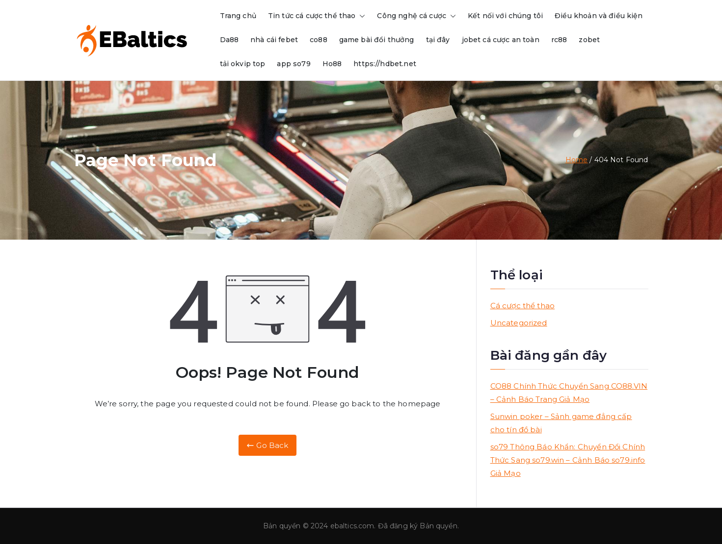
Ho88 (332, 63)
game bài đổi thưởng (376, 39)
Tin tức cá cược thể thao (317, 16)
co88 (318, 39)
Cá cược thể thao (522, 305)
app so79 (293, 63)
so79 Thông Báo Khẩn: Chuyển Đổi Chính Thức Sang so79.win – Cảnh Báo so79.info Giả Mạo (567, 460)
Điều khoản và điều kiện (598, 15)
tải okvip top (243, 63)
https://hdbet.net (384, 63)
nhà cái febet (274, 39)
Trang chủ (238, 15)
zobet (589, 39)
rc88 (559, 39)
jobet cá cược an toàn (500, 39)
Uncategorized (518, 322)
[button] (360, 16)
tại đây (438, 39)
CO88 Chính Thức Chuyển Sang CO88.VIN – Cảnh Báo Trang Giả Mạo (568, 392)
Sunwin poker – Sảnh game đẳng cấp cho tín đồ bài (561, 423)
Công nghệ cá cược (416, 16)
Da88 (229, 39)
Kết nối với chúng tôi (505, 15)
